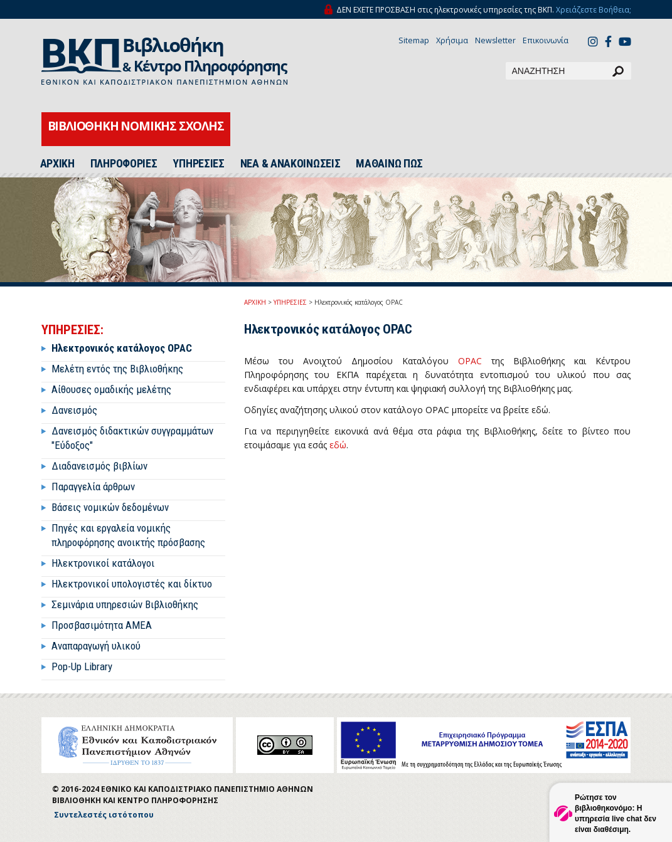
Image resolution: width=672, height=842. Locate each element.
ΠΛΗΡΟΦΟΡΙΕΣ (123, 163)
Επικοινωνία (545, 40)
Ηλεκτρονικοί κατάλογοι (102, 563)
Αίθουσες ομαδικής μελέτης (111, 389)
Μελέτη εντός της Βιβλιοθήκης (117, 368)
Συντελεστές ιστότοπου (104, 814)
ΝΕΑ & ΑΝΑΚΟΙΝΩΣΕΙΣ (290, 163)
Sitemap (413, 40)
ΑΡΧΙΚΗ (57, 163)
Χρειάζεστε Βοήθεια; (593, 9)
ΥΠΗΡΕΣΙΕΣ (198, 163)
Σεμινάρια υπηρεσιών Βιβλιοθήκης (124, 604)
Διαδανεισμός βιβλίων (99, 466)
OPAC (470, 361)
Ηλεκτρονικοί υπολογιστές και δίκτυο (131, 583)
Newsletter (495, 40)
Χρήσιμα (452, 40)
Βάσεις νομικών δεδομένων (110, 507)
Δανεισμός (74, 410)
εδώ (337, 445)
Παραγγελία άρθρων (93, 486)
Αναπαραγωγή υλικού (96, 645)
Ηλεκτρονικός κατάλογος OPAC (121, 348)
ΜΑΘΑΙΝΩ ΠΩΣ (389, 163)
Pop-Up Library (81, 666)
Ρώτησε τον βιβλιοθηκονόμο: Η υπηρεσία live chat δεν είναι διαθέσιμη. (615, 813)
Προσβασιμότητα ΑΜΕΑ (101, 625)
